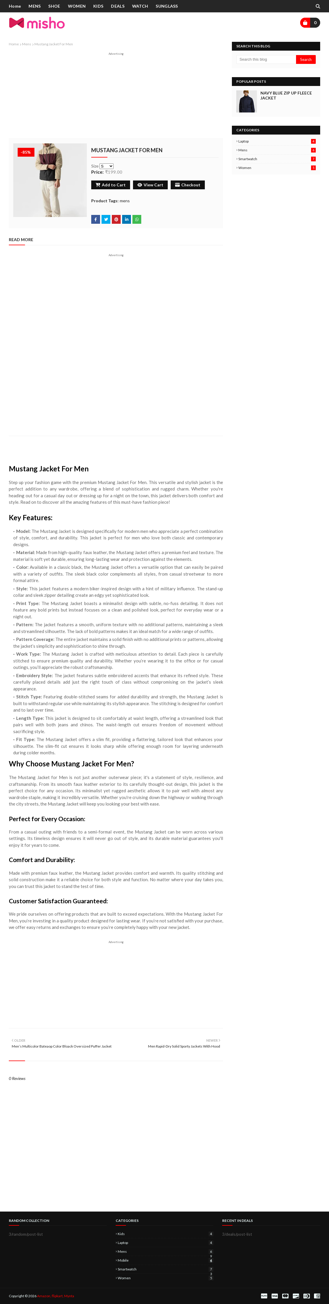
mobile (166, 1260)
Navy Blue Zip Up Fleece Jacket (286, 95)
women (277, 167)
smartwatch (277, 159)
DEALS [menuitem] (117, 6)
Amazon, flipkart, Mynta (55, 1296)
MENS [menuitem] (35, 6)
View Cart (150, 184)
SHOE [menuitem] (54, 6)
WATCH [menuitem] (140, 6)
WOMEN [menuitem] (77, 6)
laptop (277, 141)
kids (166, 1234)
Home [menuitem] (15, 6)
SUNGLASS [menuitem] (167, 6)
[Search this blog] (266, 59)
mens (26, 44)
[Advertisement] (116, 97)
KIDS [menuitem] (98, 6)
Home (14, 44)
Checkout (187, 184)
